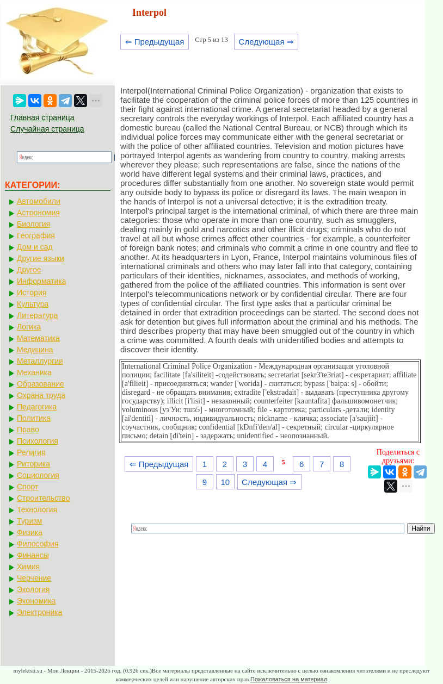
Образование (40, 384)
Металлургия (40, 361)
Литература (37, 315)
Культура (32, 304)
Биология (33, 224)
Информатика (41, 281)
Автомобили (38, 201)
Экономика (36, 600)
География (36, 235)
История (31, 292)
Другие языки (40, 258)
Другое (29, 269)
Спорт (27, 486)
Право (28, 429)
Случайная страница (47, 129)
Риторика (33, 463)
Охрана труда (41, 395)
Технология (37, 509)
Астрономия (38, 212)
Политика (34, 418)
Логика (29, 326)
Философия (37, 543)
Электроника (40, 612)
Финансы (33, 555)
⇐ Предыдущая (154, 41)
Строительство (43, 498)
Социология (38, 475)
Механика (34, 372)
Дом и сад (35, 246)
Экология (33, 589)
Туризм (29, 521)
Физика (29, 532)
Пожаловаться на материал (288, 679)
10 (225, 482)
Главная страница (42, 117)
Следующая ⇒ (266, 41)
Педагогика (37, 406)
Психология (37, 441)
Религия (31, 452)
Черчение (34, 578)
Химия (28, 566)
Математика (38, 338)
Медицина (35, 349)
